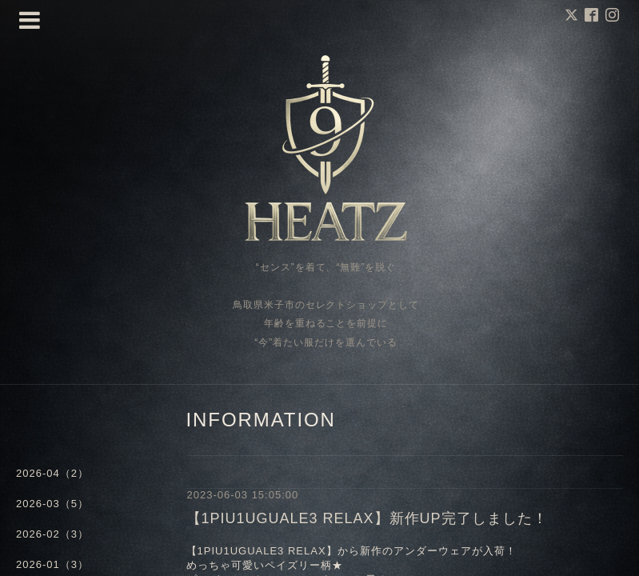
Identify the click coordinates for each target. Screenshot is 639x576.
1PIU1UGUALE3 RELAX (262, 551)
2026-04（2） (52, 473)
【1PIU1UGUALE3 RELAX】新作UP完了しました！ (367, 518)
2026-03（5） (52, 504)
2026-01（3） (52, 564)
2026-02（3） (52, 534)
